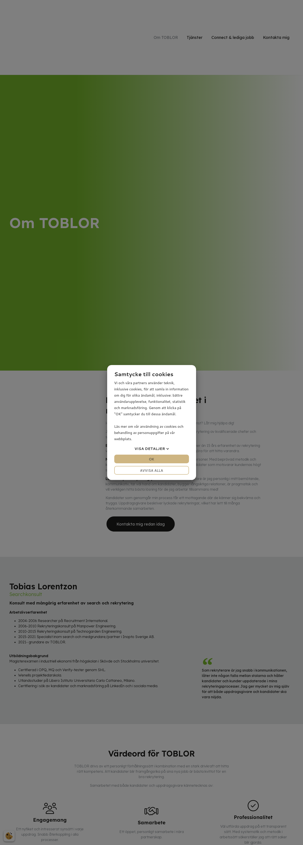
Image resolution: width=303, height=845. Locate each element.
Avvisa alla (151, 470)
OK (151, 459)
